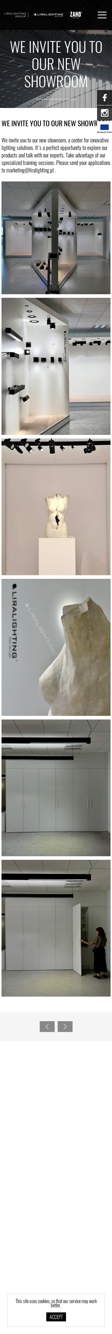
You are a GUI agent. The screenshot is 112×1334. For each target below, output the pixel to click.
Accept (56, 1317)
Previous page (46, 1026)
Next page (64, 1026)
